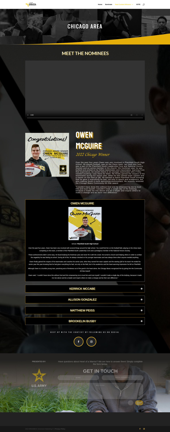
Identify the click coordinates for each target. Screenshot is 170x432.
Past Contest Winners (123, 4)
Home (100, 4)
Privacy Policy (60, 429)
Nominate (108, 4)
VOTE (138, 4)
